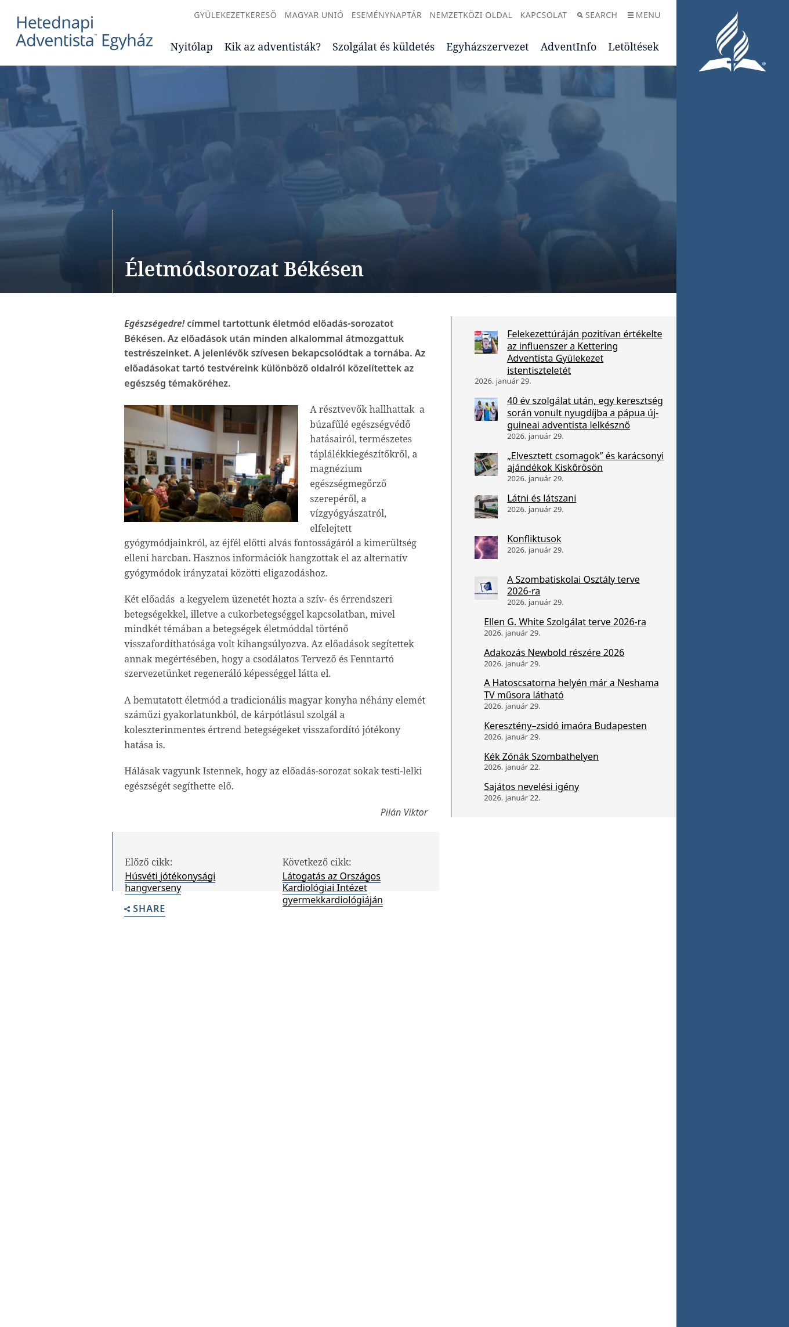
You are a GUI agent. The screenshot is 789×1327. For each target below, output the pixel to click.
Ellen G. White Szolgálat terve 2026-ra (565, 621)
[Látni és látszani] (486, 506)
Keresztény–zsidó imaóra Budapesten (565, 725)
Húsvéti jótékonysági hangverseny (170, 882)
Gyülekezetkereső (235, 14)
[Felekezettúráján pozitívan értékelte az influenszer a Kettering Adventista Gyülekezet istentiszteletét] (486, 342)
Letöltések (633, 46)
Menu (644, 14)
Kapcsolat (543, 14)
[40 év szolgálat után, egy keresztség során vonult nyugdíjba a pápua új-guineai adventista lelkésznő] (486, 409)
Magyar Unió (314, 14)
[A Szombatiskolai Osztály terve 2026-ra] (486, 588)
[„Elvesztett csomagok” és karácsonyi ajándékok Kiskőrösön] (486, 464)
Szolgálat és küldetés (383, 46)
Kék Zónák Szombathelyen (541, 756)
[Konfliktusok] (486, 547)
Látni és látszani (541, 498)
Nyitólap (192, 46)
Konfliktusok (534, 538)
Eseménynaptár (387, 14)
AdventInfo (569, 46)
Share (144, 909)
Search (597, 14)
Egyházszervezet (487, 46)
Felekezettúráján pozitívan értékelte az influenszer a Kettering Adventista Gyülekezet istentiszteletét (584, 351)
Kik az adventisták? (273, 46)
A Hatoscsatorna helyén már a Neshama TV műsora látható (571, 688)
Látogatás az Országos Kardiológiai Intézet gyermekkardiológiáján (333, 888)
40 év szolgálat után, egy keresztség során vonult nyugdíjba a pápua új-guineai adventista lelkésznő (585, 412)
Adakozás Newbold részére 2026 (554, 652)
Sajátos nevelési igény (531, 786)
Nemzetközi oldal (470, 14)
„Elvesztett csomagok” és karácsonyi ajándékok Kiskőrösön (585, 461)
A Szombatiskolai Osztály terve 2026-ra (573, 585)
